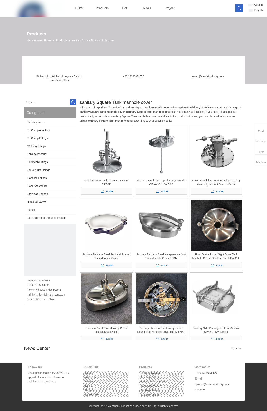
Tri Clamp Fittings (37, 138)
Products (90, 381)
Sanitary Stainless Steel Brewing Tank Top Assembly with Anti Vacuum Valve (216, 182)
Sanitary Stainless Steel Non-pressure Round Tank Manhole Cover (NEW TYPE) (161, 330)
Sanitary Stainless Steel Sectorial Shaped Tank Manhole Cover (106, 256)
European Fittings (37, 162)
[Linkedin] (36, 387)
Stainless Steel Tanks (153, 381)
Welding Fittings (36, 146)
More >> (236, 348)
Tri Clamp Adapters (38, 130)
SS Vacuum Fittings (38, 170)
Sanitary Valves (36, 122)
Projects (90, 390)
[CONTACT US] (50, 250)
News (88, 385)
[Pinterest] (47, 387)
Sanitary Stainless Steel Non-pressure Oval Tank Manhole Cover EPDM (161, 256)
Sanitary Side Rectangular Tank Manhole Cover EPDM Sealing (216, 330)
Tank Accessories (37, 154)
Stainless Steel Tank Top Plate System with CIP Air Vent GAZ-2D (161, 182)
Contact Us (91, 394)
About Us (90, 377)
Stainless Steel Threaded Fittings (46, 217)
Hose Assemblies (37, 185)
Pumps (31, 209)
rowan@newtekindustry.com (207, 76)
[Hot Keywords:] (239, 8)
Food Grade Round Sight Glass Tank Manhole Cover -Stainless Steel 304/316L (216, 256)
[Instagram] (41, 387)
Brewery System (150, 372)
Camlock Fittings (37, 177)
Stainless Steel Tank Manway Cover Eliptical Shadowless (106, 330)
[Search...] (47, 102)
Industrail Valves (36, 201)
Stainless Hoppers (38, 193)
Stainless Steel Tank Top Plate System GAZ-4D (106, 182)
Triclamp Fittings (150, 390)
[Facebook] (30, 387)
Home (88, 372)
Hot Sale (200, 389)
